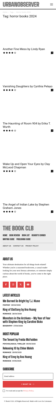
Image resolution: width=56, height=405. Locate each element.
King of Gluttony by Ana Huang (19, 309)
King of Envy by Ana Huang (17, 357)
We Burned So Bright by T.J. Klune (21, 301)
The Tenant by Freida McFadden (20, 339)
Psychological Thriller (14, 344)
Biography (7, 326)
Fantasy (6, 305)
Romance (7, 314)
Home (5, 12)
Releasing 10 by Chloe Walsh (18, 348)
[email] (28, 376)
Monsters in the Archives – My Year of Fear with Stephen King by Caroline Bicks (26, 320)
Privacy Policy (28, 391)
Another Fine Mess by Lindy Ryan (24, 49)
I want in (28, 384)
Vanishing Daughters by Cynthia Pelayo (27, 86)
